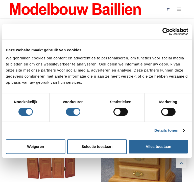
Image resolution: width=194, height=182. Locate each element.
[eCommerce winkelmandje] (167, 9)
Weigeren (35, 146)
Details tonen (166, 130)
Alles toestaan (158, 146)
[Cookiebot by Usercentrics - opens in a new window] (166, 31)
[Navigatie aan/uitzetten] (179, 9)
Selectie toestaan (97, 146)
